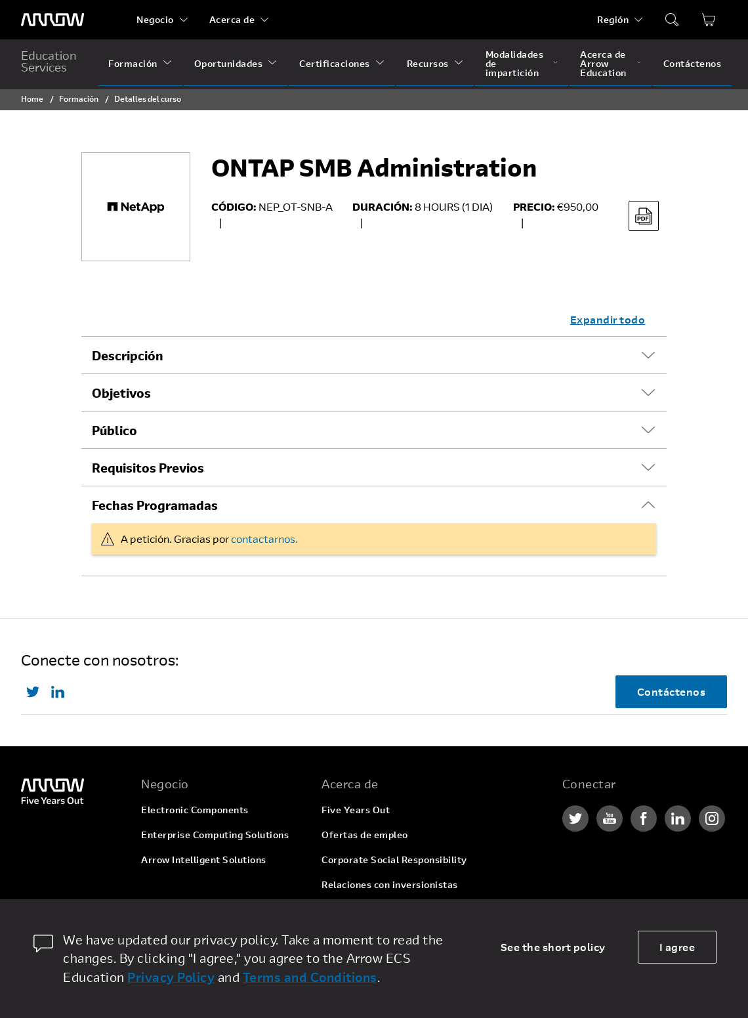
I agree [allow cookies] (677, 947)
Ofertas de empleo (365, 834)
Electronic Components (195, 809)
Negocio (155, 19)
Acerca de (232, 19)
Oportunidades (228, 63)
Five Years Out (356, 809)
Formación (132, 63)
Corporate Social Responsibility (394, 859)
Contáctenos (692, 63)
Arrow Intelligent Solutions (203, 859)
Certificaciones (334, 63)
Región (613, 19)
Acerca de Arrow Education (603, 63)
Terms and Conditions (310, 977)
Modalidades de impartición (515, 63)
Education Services (49, 61)
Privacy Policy (171, 977)
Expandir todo (608, 319)
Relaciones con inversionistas (390, 884)
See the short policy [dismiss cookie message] (553, 947)
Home (32, 98)
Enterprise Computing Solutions (215, 834)
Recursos (428, 63)
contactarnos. (264, 538)
